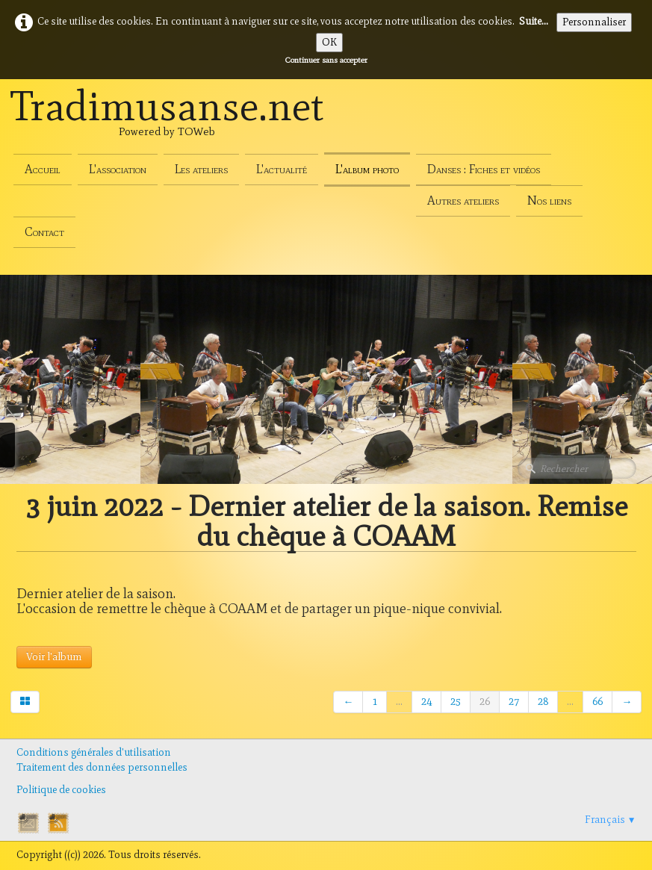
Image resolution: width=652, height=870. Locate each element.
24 (426, 701)
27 (514, 701)
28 (543, 701)
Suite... (533, 21)
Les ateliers (201, 169)
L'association (117, 169)
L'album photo (367, 169)
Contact (44, 232)
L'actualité (281, 169)
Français (610, 819)
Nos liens (549, 200)
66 (597, 701)
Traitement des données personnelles (101, 767)
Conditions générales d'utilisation (93, 752)
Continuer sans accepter (326, 60)
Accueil (42, 169)
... (399, 701)
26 (484, 701)
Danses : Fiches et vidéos (483, 169)
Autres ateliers (463, 200)
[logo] (167, 122)
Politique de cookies (61, 789)
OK (329, 42)
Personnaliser (594, 22)
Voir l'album (54, 656)
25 (455, 701)
